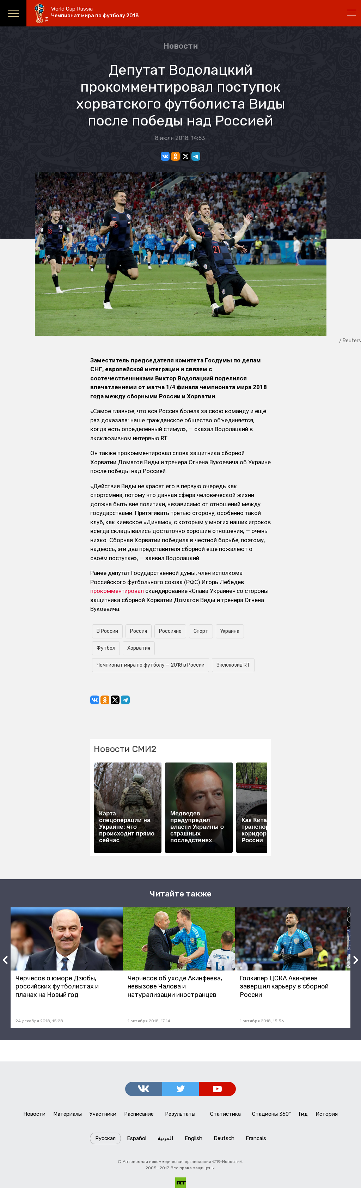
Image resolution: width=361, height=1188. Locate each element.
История (327, 1114)
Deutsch (224, 1138)
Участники (103, 1114)
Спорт (201, 631)
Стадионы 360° (271, 1114)
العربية (165, 1138)
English (193, 1138)
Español (136, 1138)
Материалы (67, 1114)
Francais (256, 1138)
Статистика (225, 1114)
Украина (229, 631)
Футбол (106, 648)
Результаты (180, 1114)
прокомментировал (117, 590)
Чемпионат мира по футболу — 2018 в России (150, 665)
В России (107, 631)
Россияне (170, 631)
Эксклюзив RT (233, 665)
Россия (138, 631)
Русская (105, 1138)
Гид (303, 1114)
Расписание (139, 1114)
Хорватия (138, 648)
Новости (180, 46)
